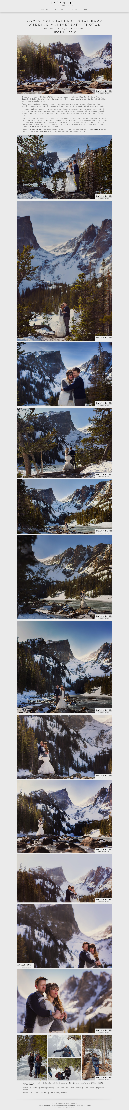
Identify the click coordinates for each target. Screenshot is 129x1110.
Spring (39, 129)
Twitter (73, 1105)
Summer (97, 129)
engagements (97, 1083)
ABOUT (44, 9)
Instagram (61, 1105)
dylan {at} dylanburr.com (59, 1103)
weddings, (70, 1083)
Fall (45, 131)
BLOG (85, 9)
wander (32, 1085)
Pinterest (88, 1105)
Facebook (47, 1105)
